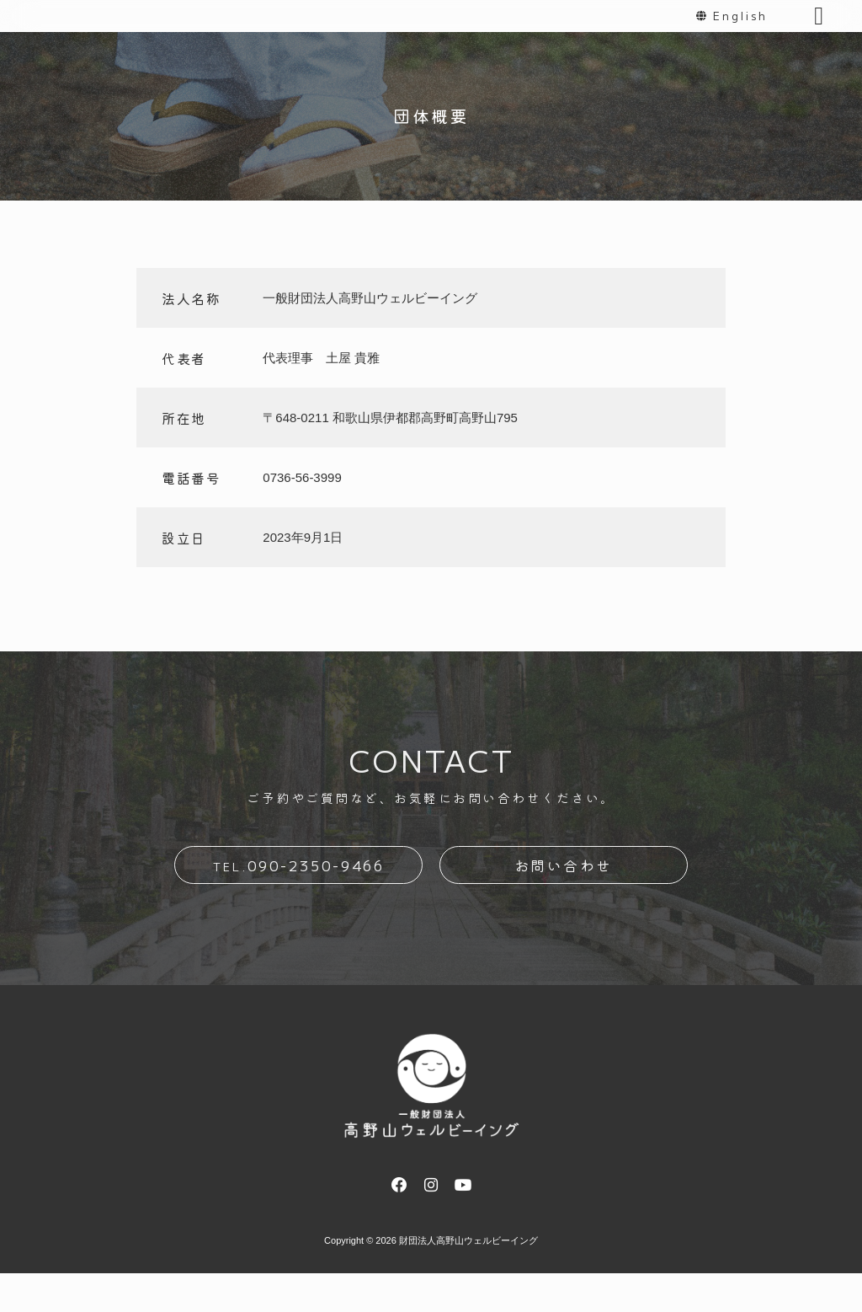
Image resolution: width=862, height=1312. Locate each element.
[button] (819, 37)
